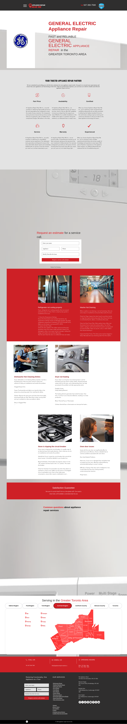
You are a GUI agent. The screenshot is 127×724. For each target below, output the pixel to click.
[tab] (13, 605)
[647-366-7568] (90, 5)
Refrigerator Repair (57, 683)
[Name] (60, 243)
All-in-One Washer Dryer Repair (60, 696)
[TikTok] (85, 702)
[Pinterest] (93, 702)
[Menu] (25, 5)
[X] (82, 702)
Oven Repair (56, 690)
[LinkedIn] (98, 702)
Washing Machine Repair (59, 685)
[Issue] (60, 254)
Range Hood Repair (57, 698)
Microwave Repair (57, 695)
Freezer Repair (56, 693)
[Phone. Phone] (70, 248)
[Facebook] (80, 702)
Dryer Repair (56, 688)
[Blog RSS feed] (27, 722)
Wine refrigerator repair (58, 699)
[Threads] (96, 702)
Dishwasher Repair (57, 686)
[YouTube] (90, 702)
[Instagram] (88, 702)
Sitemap (55, 705)
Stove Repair (56, 691)
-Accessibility (55, 708)
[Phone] (82, 5)
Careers (54, 710)
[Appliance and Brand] (50, 248)
